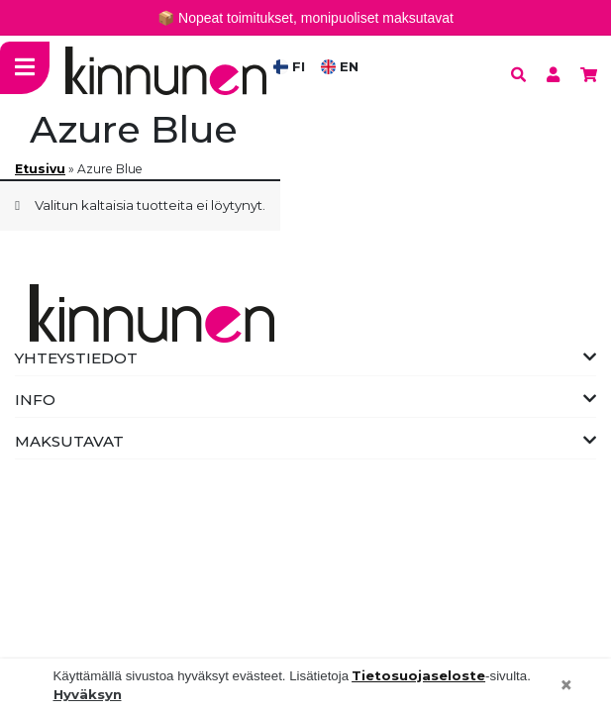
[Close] (566, 686)
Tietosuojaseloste (418, 675)
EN (339, 66)
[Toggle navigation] (25, 68)
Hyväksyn (87, 694)
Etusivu (40, 168)
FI (289, 66)
